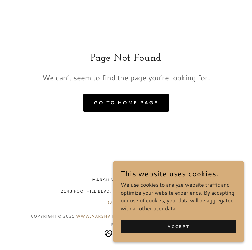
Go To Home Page (126, 102)
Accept (178, 235)
